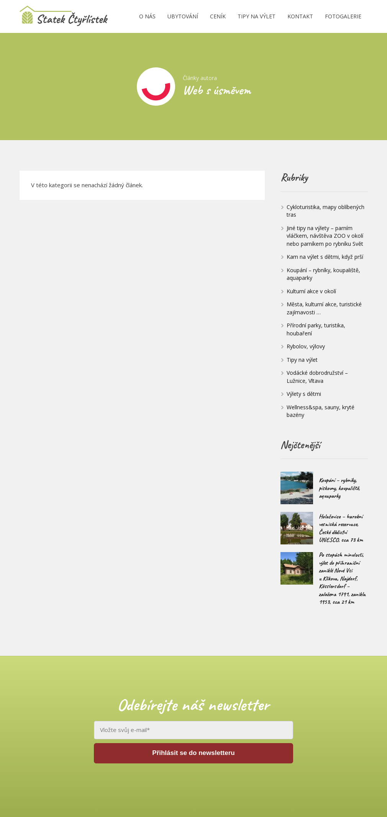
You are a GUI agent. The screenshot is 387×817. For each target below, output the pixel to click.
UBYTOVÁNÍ (182, 16)
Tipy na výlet (302, 359)
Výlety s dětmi (304, 393)
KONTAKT (300, 16)
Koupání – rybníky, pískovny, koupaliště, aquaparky (339, 488)
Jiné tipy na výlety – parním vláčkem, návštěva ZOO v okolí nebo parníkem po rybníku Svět (325, 235)
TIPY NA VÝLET (256, 16)
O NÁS (147, 16)
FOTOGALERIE (343, 16)
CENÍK (218, 16)
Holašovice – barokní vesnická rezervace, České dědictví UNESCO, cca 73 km (341, 528)
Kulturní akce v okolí (311, 291)
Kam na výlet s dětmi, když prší (325, 256)
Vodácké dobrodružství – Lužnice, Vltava (317, 376)
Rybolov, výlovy (306, 346)
